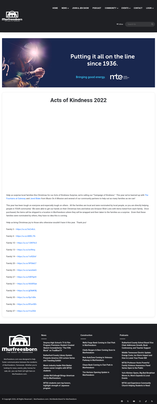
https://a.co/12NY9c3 (27, 243)
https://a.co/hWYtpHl (26, 277)
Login (149, 8)
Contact (138, 8)
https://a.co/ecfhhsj (26, 250)
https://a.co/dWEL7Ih (25, 236)
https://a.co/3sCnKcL (25, 229)
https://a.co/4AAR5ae (27, 284)
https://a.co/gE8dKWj (27, 290)
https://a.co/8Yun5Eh (27, 304)
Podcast (96, 8)
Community (110, 8)
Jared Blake (35, 198)
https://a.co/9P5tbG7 (27, 263)
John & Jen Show (80, 8)
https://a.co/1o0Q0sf (26, 256)
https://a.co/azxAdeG (27, 270)
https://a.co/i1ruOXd (26, 311)
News (64, 8)
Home (55, 8)
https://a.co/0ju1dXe (26, 297)
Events (125, 8)
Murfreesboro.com (41, 399)
